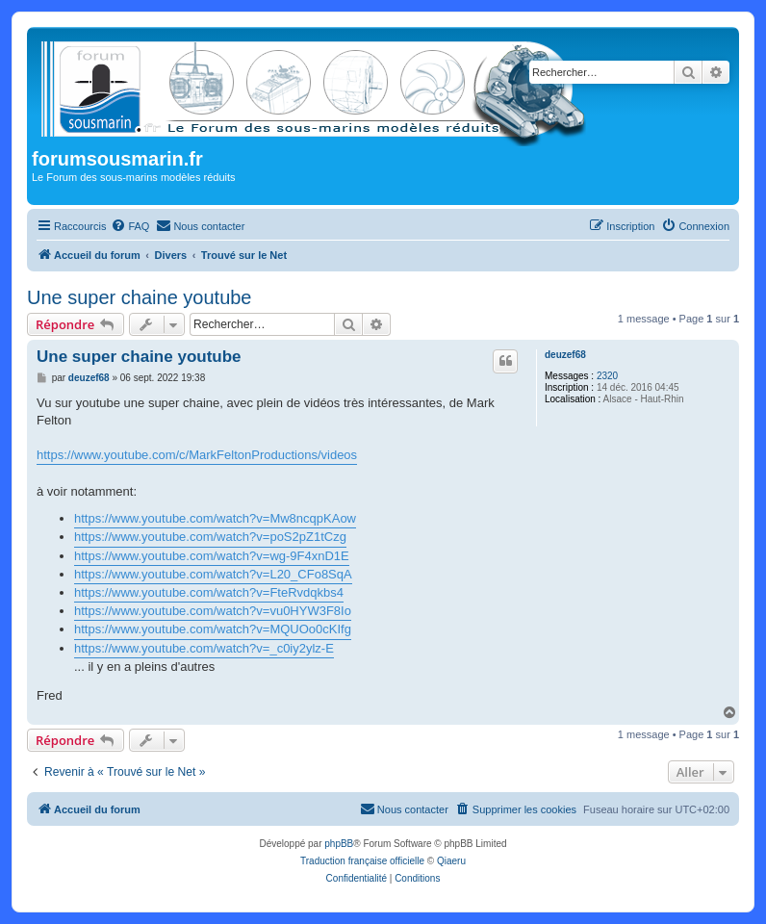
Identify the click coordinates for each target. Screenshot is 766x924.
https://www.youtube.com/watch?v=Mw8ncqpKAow (215, 518)
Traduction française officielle (362, 861)
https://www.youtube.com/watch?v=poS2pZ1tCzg (210, 536)
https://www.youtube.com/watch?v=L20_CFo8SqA (213, 574)
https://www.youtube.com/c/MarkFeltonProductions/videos (197, 455)
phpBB (338, 843)
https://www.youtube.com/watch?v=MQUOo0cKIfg (212, 629)
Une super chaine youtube (139, 297)
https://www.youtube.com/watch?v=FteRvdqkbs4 (209, 592)
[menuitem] (130, 226)
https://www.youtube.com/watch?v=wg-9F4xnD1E (211, 556)
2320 (607, 376)
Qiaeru (451, 861)
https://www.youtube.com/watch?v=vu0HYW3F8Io (212, 610)
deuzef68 (565, 354)
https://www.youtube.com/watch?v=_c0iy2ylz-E (204, 648)
